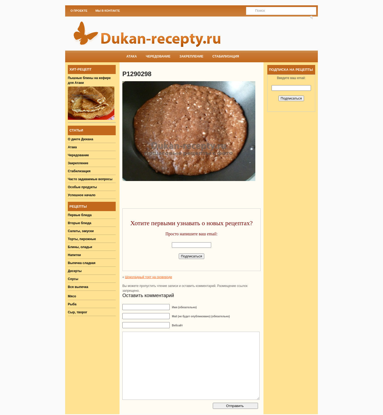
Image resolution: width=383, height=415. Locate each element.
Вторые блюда (79, 223)
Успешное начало (81, 195)
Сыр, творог (77, 312)
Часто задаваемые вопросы (90, 179)
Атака (131, 56)
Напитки (74, 255)
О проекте (79, 10)
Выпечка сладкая (81, 263)
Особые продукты (82, 187)
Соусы (73, 279)
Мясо (72, 296)
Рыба (72, 304)
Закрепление (191, 56)
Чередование (158, 56)
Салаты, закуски (81, 231)
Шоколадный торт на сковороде (148, 277)
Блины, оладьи (80, 247)
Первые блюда (79, 215)
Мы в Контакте (107, 10)
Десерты (75, 271)
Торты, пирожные (82, 239)
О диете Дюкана (80, 139)
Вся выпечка (78, 287)
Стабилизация (226, 56)
